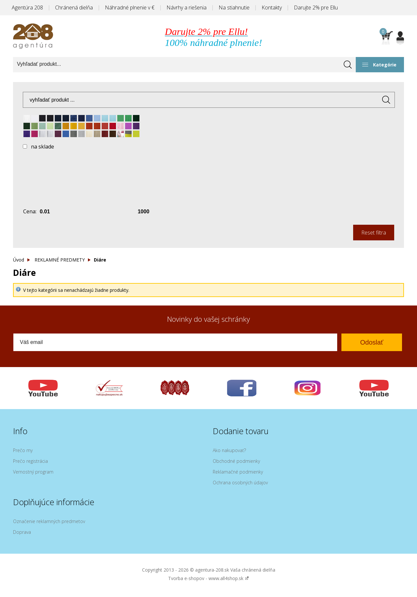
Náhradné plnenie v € (129, 7)
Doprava (22, 532)
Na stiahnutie (234, 7)
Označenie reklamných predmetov (49, 521)
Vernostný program (33, 472)
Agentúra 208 (27, 7)
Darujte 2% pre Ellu (316, 7)
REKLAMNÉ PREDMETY (60, 260)
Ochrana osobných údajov (240, 482)
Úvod (18, 260)
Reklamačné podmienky (238, 472)
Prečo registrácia (30, 461)
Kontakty (272, 7)
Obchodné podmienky (236, 461)
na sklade (42, 146)
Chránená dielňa (74, 7)
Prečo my (23, 450)
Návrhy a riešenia (186, 7)
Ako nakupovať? (229, 450)
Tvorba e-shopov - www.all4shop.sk (208, 578)
